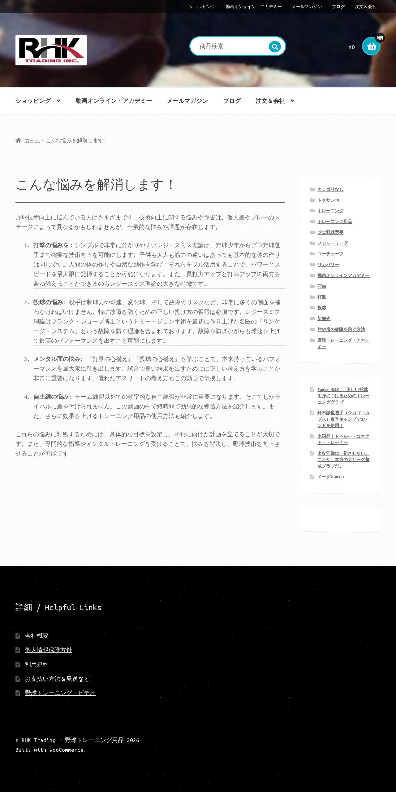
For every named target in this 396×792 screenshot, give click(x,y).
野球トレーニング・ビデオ (60, 693)
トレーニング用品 (334, 221)
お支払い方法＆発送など (57, 679)
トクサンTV (328, 200)
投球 (321, 308)
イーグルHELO (330, 477)
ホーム (32, 140)
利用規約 (37, 664)
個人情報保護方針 (48, 650)
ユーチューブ (330, 254)
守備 (321, 286)
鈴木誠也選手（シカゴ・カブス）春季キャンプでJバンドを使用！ (343, 419)
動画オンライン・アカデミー (254, 6)
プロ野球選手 (330, 232)
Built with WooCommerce (49, 750)
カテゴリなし (330, 189)
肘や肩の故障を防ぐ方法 (341, 329)
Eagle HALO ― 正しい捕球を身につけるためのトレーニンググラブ (343, 395)
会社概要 (37, 636)
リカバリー (328, 264)
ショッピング (202, 6)
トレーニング (330, 211)
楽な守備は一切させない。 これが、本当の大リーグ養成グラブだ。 (343, 459)
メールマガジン (307, 6)
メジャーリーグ (332, 243)
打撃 (321, 297)
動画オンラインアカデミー (343, 275)
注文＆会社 (366, 6)
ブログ (338, 6)
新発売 (323, 318)
